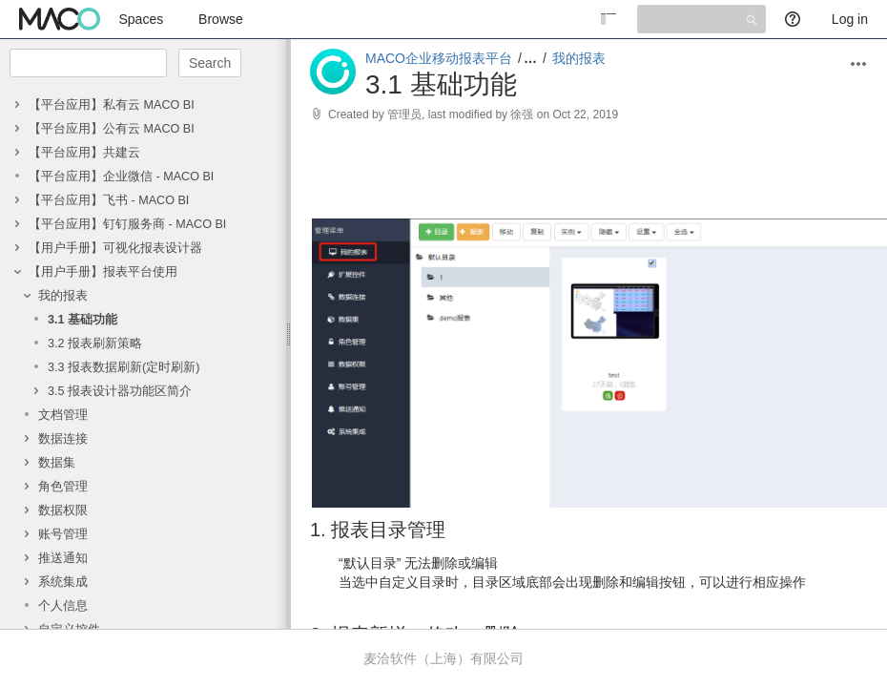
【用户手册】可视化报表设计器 (115, 248)
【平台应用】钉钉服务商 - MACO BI (127, 224)
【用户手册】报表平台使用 (103, 272)
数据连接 (63, 439)
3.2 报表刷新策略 (95, 343)
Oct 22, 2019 (585, 114)
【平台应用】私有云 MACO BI (112, 105)
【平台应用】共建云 (84, 152)
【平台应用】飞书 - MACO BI (109, 200)
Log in (850, 19)
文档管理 (63, 415)
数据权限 (63, 510)
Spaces (141, 19)
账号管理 (63, 534)
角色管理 (63, 486)
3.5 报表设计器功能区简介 (120, 391)
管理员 (404, 114)
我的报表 (63, 295)
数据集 (56, 462)
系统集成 (63, 582)
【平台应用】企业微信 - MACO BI (121, 176)
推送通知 (63, 558)
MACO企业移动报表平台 (438, 58)
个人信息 (63, 606)
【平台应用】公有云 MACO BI (112, 128)
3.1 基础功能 (82, 319)
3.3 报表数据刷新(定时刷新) (123, 367)
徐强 (521, 114)
